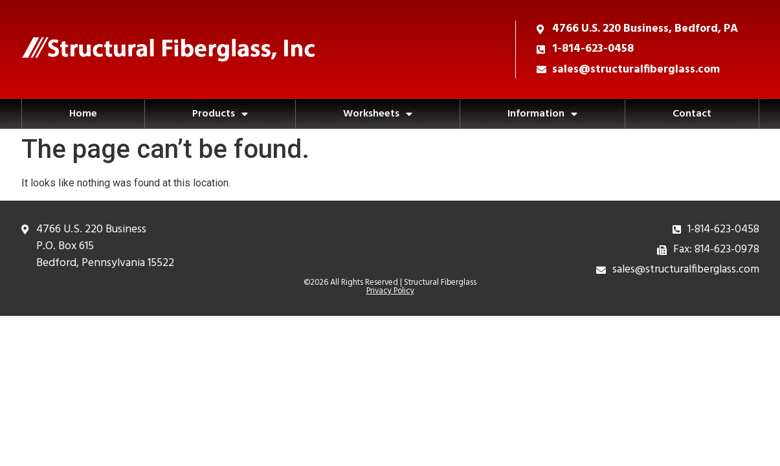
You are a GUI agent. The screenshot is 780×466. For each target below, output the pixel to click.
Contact (692, 113)
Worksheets (377, 114)
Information (542, 114)
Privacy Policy (390, 291)
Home (83, 113)
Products (220, 114)
